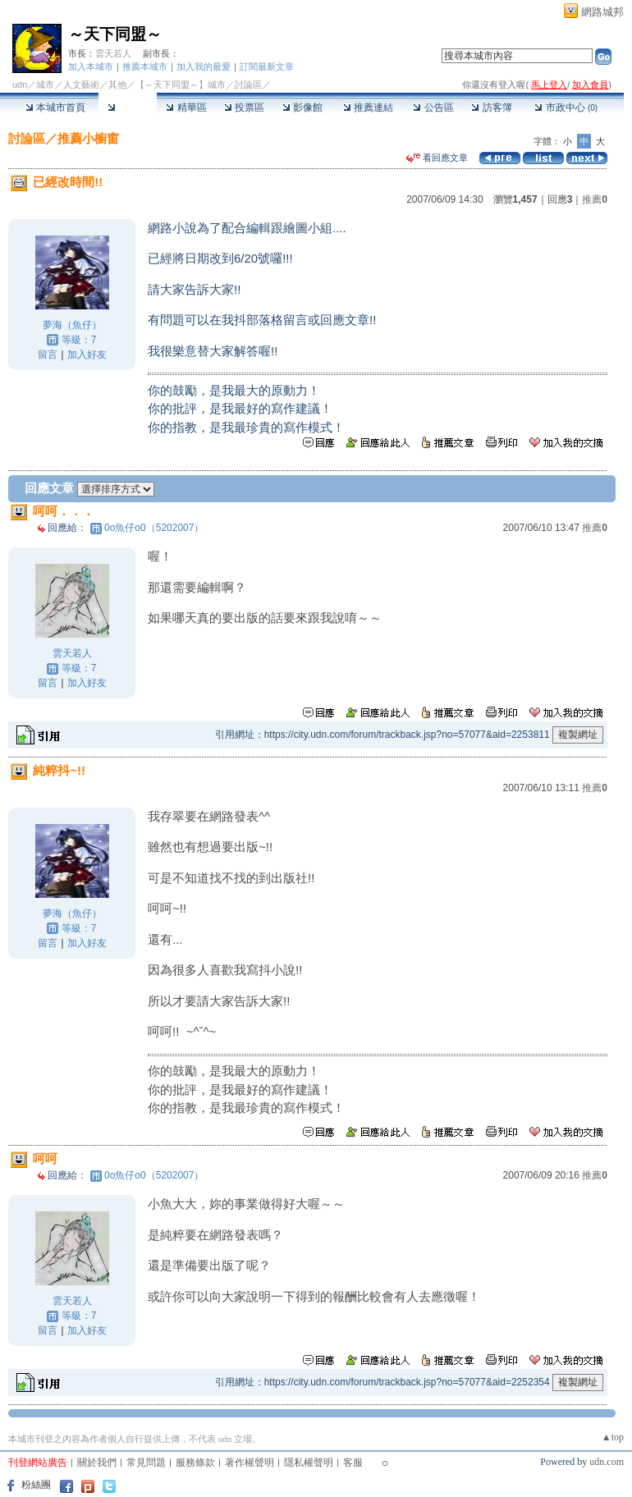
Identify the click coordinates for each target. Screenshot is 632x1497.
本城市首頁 (55, 107)
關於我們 (97, 1462)
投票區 (244, 107)
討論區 (128, 107)
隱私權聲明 (308, 1462)
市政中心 (566, 107)
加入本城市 (90, 66)
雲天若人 (113, 53)
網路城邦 (602, 12)
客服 (353, 1462)
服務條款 (195, 1462)
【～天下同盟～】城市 (180, 84)
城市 (45, 84)
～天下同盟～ (115, 34)
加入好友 (87, 354)
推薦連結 (368, 107)
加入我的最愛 (203, 66)
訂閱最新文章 (267, 66)
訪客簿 (491, 107)
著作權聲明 (249, 1462)
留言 (47, 354)
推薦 (594, 199)
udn (19, 84)
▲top (613, 1437)
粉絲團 (36, 1484)
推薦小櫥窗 (88, 138)
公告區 (433, 107)
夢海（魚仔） (72, 325)
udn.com (606, 1461)
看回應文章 (437, 158)
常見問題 (146, 1462)
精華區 (186, 107)
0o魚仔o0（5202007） (154, 527)
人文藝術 (81, 84)
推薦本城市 (144, 66)
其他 (117, 84)
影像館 (302, 107)
